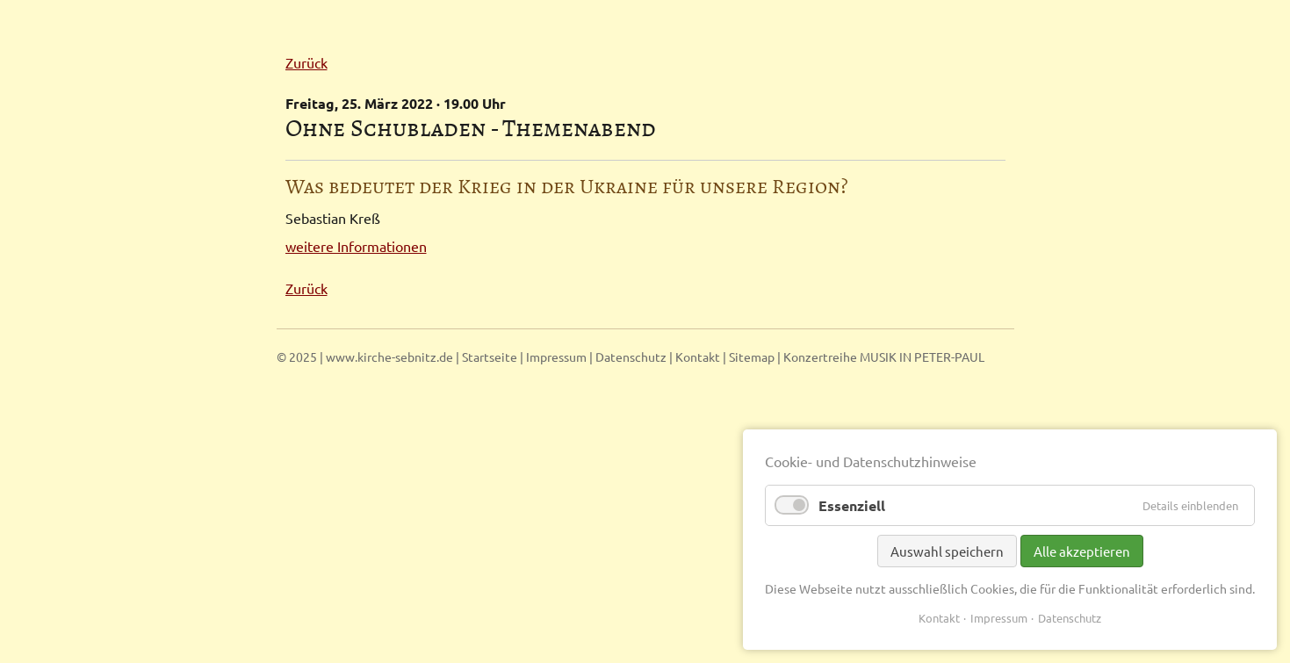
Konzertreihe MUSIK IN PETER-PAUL (883, 356)
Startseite (489, 356)
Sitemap (752, 356)
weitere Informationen (356, 246)
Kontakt (697, 356)
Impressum (556, 356)
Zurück (306, 62)
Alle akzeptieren (1082, 551)
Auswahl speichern (947, 551)
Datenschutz (631, 356)
